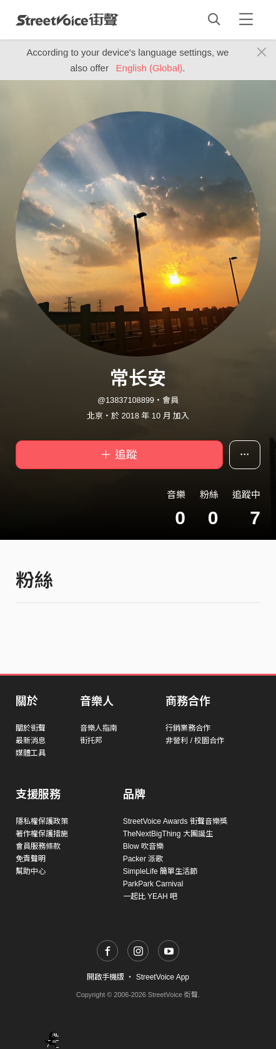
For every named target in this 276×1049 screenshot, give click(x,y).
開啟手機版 (105, 977)
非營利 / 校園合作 (194, 740)
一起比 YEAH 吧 (150, 896)
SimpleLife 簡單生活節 (160, 871)
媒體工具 (31, 753)
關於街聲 (31, 728)
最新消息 (31, 740)
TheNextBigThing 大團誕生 (168, 833)
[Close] (262, 52)
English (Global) (149, 68)
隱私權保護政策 (42, 821)
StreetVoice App (162, 977)
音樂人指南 (98, 728)
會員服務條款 (38, 846)
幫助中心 (31, 871)
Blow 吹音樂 (143, 846)
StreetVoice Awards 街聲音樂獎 (175, 821)
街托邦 (91, 740)
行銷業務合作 (187, 728)
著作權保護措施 (42, 833)
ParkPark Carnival (153, 883)
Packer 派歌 (143, 858)
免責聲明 (31, 858)
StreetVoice (67, 19)
